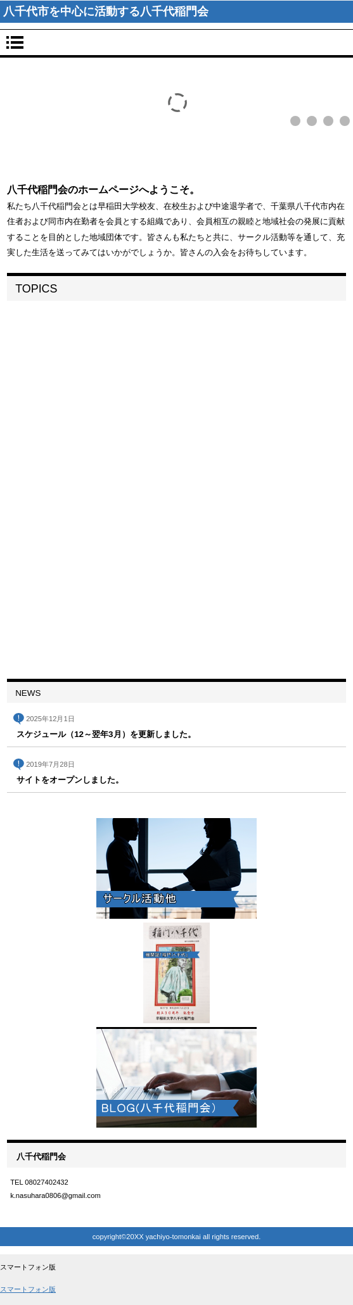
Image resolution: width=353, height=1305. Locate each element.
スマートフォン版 (28, 1289)
